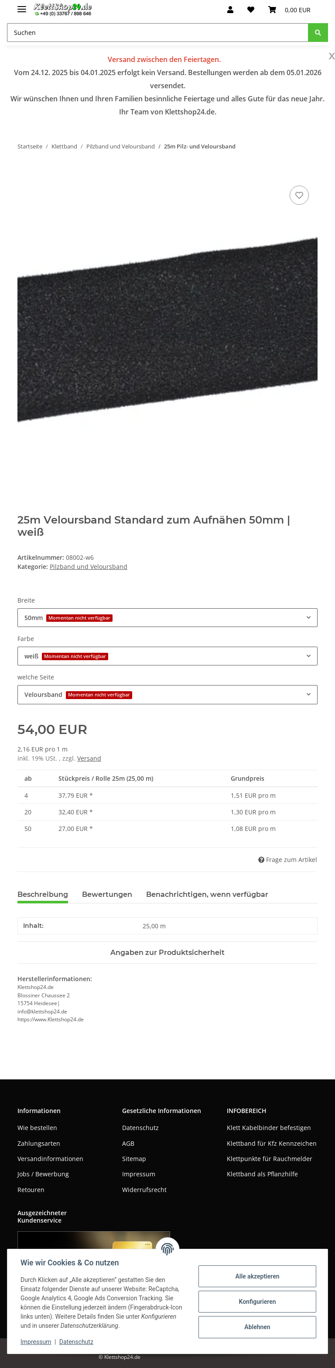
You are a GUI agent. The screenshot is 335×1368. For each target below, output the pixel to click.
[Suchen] (157, 32)
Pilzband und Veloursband (88, 566)
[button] (230, 9)
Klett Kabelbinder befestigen (269, 1127)
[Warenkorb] (289, 9)
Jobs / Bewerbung (43, 1174)
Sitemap (134, 1158)
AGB (128, 1143)
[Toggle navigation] (21, 5)
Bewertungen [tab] (107, 894)
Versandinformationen (50, 1158)
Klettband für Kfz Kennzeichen (272, 1143)
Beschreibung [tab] (42, 894)
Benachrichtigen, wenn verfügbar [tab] (207, 894)
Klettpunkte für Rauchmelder (269, 1158)
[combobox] (167, 617)
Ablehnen (256, 1326)
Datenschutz (140, 1127)
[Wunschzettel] (250, 9)
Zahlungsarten (38, 1143)
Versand (89, 758)
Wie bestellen (37, 1127)
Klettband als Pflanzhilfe (262, 1174)
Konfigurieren (256, 1301)
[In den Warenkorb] (24, 174)
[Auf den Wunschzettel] (299, 195)
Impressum (138, 1174)
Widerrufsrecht (144, 1189)
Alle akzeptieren (256, 1276)
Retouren (30, 1189)
